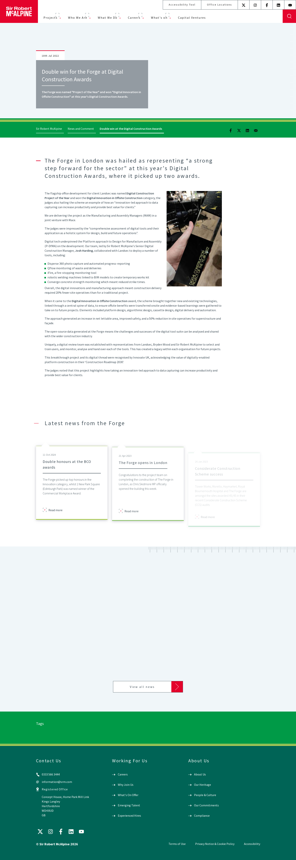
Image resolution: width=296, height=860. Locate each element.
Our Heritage (202, 785)
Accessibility (252, 844)
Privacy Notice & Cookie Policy (214, 844)
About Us (200, 774)
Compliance (202, 815)
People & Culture (205, 795)
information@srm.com (57, 782)
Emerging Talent (129, 805)
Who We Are (77, 17)
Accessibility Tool (182, 4)
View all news (142, 687)
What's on (159, 17)
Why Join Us (125, 785)
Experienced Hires (129, 815)
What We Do (107, 17)
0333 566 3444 (51, 774)
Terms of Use (177, 844)
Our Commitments (206, 805)
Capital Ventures (192, 17)
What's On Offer (128, 795)
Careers (134, 17)
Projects (50, 17)
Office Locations (219, 4)
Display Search (289, 16)
